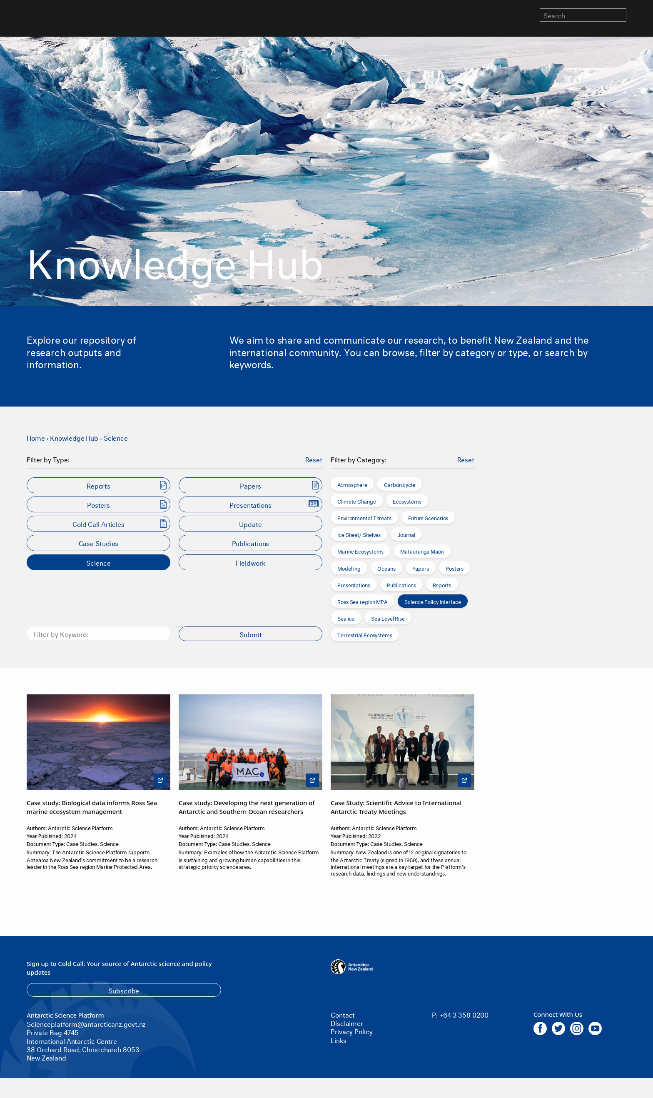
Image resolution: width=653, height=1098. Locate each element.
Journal (406, 534)
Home (36, 437)
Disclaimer (347, 1022)
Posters (455, 568)
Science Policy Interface (432, 601)
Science (116, 437)
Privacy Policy (352, 1031)
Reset (314, 459)
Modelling (349, 568)
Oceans (386, 568)
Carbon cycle (399, 484)
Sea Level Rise (388, 618)
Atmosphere (352, 484)
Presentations (353, 584)
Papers (420, 568)
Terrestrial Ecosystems (364, 634)
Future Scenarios (428, 517)
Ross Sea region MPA (362, 601)
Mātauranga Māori (422, 551)
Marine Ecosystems (360, 551)
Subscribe (123, 990)
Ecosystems (407, 501)
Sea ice (345, 618)
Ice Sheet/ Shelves (359, 534)
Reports (442, 584)
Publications (401, 584)
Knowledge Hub (74, 437)
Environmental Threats (364, 517)
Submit (250, 634)
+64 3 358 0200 (464, 1014)
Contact (343, 1014)
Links (338, 1039)
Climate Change (356, 501)
